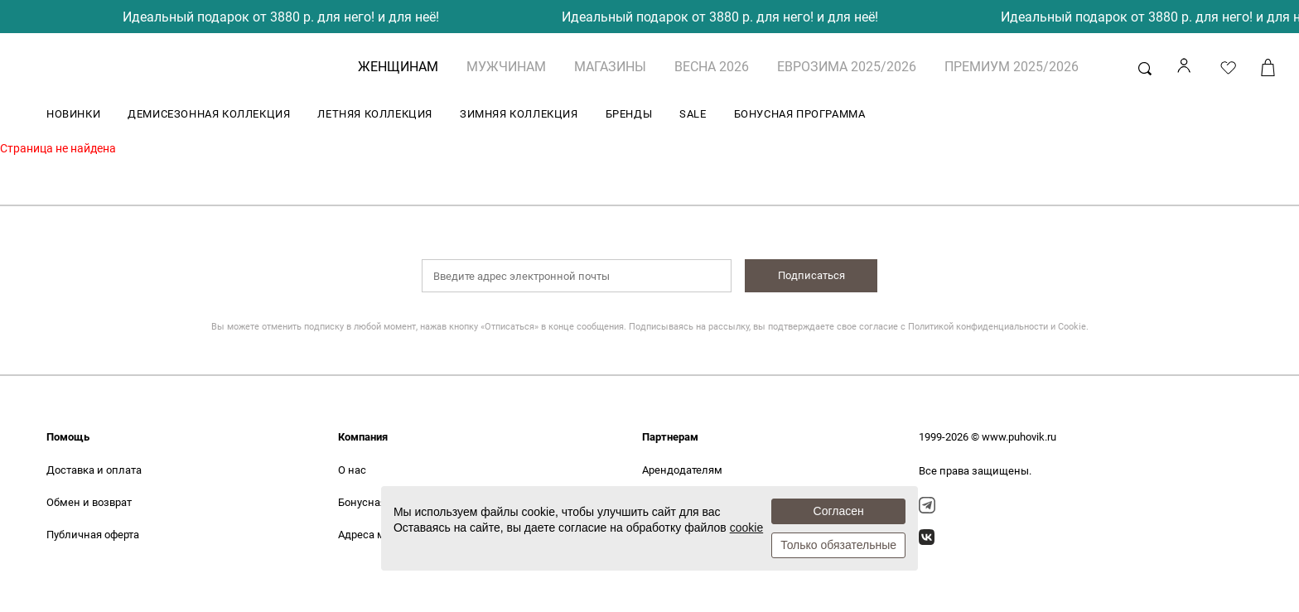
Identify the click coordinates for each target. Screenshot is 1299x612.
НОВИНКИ (73, 114)
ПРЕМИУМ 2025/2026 (1011, 67)
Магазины (610, 67)
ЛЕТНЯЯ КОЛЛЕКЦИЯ (374, 114)
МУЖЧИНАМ (506, 67)
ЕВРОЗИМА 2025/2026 (846, 67)
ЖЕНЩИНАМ (398, 67)
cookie (746, 527)
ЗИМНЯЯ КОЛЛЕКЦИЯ (519, 114)
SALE (692, 114)
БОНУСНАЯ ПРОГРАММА (800, 114)
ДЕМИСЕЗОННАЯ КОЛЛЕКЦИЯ (209, 114)
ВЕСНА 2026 (711, 67)
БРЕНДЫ (629, 114)
